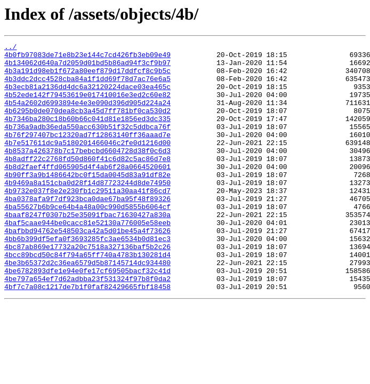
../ (10, 48)
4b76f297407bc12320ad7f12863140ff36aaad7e (87, 153)
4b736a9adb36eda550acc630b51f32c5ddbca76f (87, 144)
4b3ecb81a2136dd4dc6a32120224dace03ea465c (87, 96)
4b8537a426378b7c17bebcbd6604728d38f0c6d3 (87, 173)
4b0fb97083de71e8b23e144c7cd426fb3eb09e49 (87, 57)
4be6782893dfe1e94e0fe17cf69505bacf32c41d (87, 317)
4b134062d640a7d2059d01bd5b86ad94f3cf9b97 (87, 67)
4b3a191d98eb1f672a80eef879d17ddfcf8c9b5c (87, 77)
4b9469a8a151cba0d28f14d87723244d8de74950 (87, 211)
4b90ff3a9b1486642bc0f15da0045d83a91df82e (87, 201)
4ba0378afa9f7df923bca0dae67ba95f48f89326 (87, 230)
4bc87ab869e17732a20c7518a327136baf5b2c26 (87, 288)
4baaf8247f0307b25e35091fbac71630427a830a (87, 249)
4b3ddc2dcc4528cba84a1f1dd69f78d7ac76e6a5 (87, 86)
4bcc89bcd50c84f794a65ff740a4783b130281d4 (87, 297)
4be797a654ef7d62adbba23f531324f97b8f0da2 (87, 326)
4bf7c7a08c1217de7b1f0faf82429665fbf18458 (87, 336)
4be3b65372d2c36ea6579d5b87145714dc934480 (87, 307)
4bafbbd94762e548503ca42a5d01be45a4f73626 (87, 269)
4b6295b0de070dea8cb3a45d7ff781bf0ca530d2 (87, 125)
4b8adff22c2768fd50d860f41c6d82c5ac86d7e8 (87, 182)
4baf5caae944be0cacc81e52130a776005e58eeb (87, 259)
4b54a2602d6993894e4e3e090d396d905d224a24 (87, 115)
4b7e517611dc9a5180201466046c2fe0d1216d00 (87, 163)
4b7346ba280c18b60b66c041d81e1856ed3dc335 (87, 134)
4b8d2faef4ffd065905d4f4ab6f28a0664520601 (87, 192)
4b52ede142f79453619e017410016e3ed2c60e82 (87, 105)
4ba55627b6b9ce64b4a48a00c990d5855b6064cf (87, 240)
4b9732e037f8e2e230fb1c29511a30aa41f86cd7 (87, 221)
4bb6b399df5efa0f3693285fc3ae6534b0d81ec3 (87, 278)
